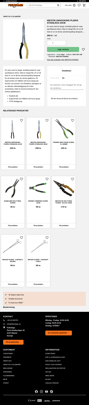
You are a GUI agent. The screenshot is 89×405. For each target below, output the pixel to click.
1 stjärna (51, 78)
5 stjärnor (59, 78)
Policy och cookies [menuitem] (53, 364)
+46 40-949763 (12, 320)
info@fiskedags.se (14, 324)
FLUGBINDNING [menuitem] (8, 375)
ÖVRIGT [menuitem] (6, 383)
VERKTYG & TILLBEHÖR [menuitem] (12, 364)
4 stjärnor (57, 78)
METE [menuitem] (5, 379)
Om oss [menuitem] (48, 372)
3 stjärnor (55, 78)
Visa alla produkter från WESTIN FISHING (63, 60)
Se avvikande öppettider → (58, 333)
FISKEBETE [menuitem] (7, 357)
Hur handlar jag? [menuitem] (53, 361)
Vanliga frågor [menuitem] (52, 383)
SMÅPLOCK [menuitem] (7, 361)
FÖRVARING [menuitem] (7, 372)
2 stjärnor (53, 78)
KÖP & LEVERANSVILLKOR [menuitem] (55, 357)
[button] (79, 5)
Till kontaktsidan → (13, 342)
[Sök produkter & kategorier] (41, 5)
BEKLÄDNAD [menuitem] (7, 368)
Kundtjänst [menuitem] (50, 353)
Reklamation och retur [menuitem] (55, 368)
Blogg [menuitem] (48, 379)
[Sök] (58, 5)
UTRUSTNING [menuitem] (8, 353)
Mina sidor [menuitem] (49, 375)
